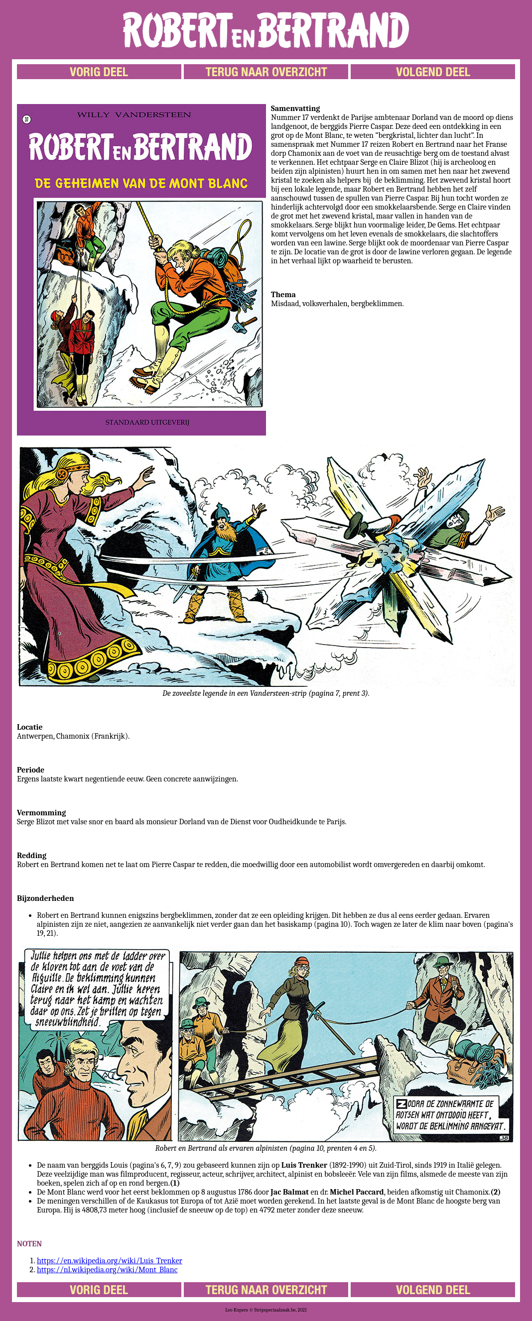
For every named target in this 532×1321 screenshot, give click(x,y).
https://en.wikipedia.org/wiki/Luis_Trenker (109, 1260)
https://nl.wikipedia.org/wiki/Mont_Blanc (107, 1269)
